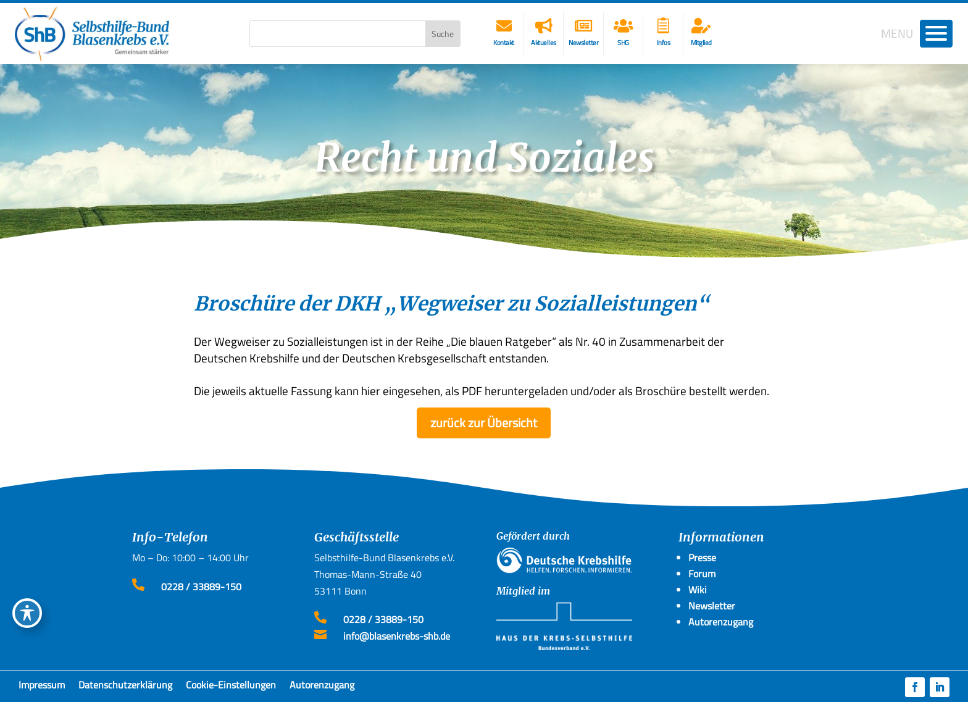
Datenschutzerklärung (125, 687)
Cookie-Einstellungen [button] (231, 687)
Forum (702, 573)
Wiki (697, 589)
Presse (702, 557)
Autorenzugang (322, 687)
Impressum (42, 687)
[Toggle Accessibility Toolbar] (27, 613)
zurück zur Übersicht (483, 422)
